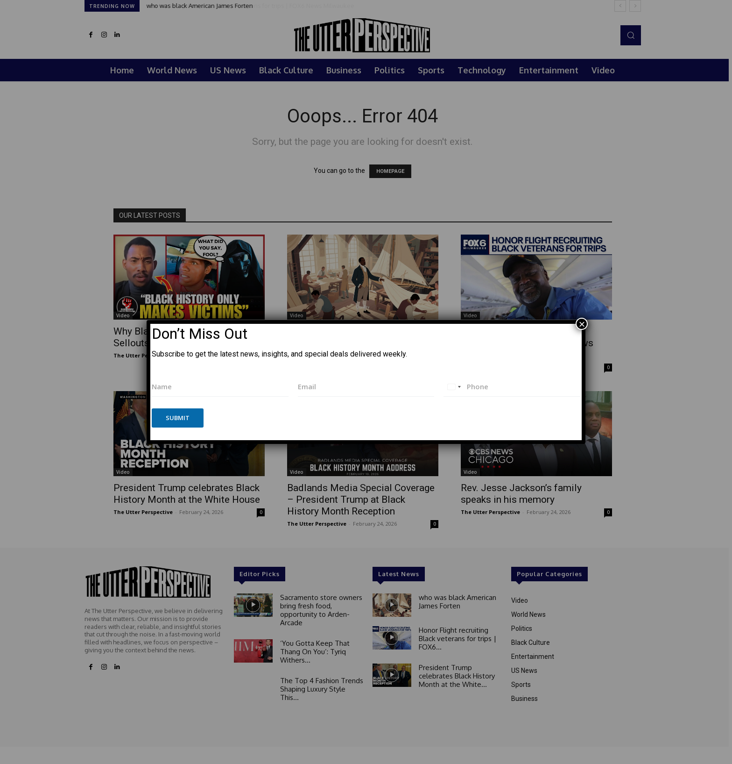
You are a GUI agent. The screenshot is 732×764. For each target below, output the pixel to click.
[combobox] (453, 387)
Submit (178, 418)
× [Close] (581, 324)
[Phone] (511, 387)
